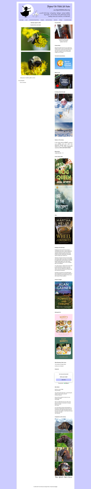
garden (65, 145)
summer (33, 77)
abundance (70, 142)
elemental (57, 145)
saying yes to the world (60, 146)
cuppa (68, 143)
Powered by (63, 383)
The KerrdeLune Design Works (60, 364)
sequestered (69, 146)
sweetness (57, 147)
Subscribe (64, 379)
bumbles (27, 77)
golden (30, 77)
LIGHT (66, 142)
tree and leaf (63, 147)
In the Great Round (59, 142)
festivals (61, 145)
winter (69, 147)
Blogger (55, 486)
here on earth (69, 145)
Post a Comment (23, 82)
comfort (59, 143)
